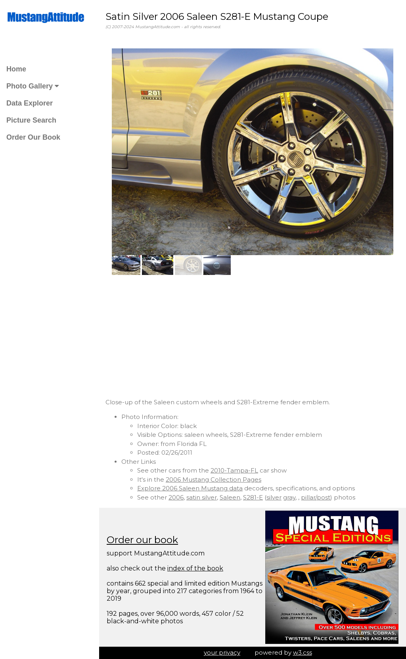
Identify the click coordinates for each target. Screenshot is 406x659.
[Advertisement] (252, 336)
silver (274, 497)
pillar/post (315, 497)
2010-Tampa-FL (234, 470)
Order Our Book (33, 137)
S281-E (253, 497)
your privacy (222, 652)
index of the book (195, 568)
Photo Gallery (32, 86)
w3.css (302, 652)
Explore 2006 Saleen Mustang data (190, 488)
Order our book (142, 540)
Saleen (230, 497)
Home (16, 69)
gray (289, 497)
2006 (176, 497)
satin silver (201, 497)
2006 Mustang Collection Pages (213, 479)
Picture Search (31, 120)
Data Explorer (29, 103)
